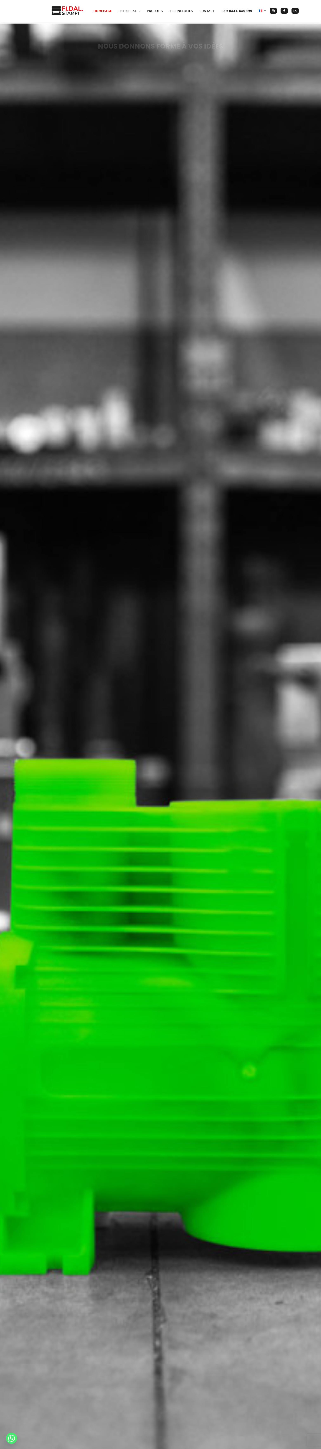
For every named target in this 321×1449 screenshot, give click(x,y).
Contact (206, 12)
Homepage (101, 12)
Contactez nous (252, 1332)
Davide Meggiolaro (65, 1441)
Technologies (180, 12)
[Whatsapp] (11, 1438)
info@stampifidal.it (189, 1410)
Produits (154, 12)
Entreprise (129, 12)
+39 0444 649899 (235, 12)
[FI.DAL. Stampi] (63, 12)
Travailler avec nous (120, 1410)
